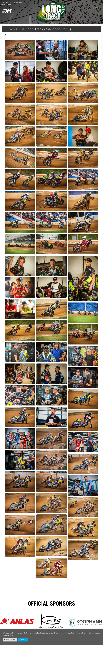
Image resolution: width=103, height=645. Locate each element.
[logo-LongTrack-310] (51, 2)
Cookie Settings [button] (9, 640)
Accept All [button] (22, 640)
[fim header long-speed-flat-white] (6, 8)
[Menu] (97, 7)
